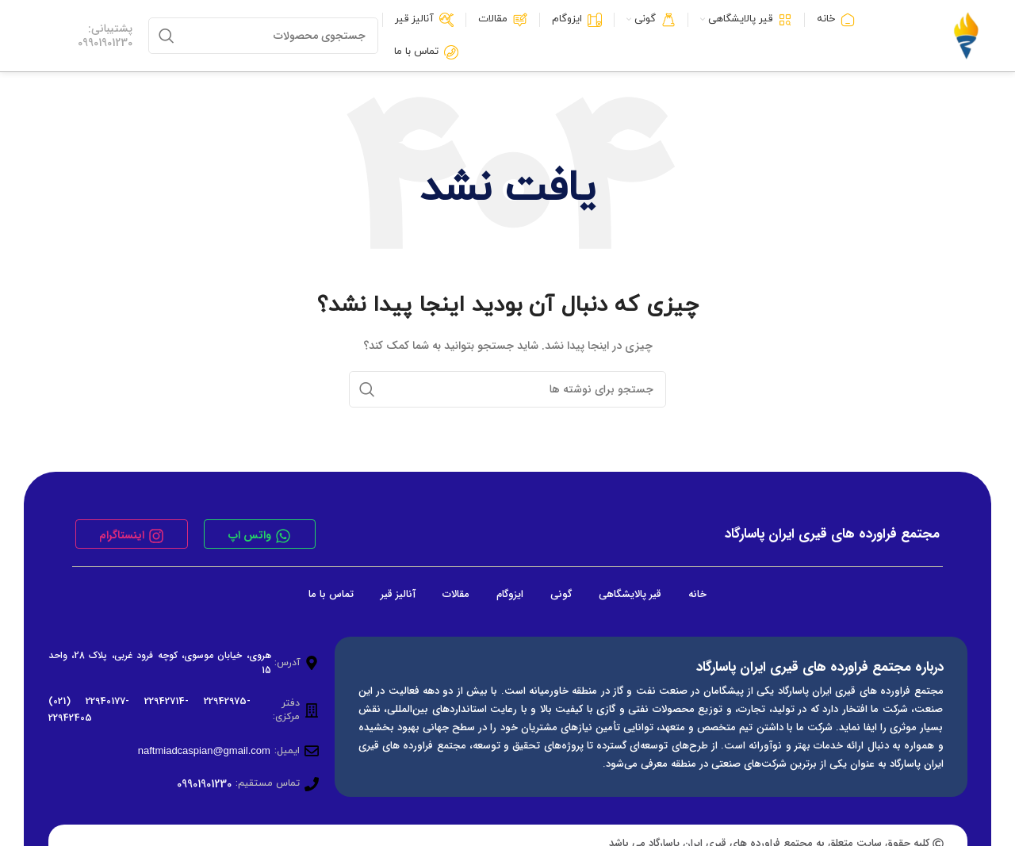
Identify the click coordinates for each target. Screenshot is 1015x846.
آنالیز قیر (398, 594)
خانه (697, 594)
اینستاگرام (121, 535)
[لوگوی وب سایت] (966, 35)
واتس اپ (249, 535)
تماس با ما (331, 594)
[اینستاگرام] (156, 536)
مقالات (455, 594)
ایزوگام (509, 594)
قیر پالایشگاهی (630, 594)
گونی (561, 594)
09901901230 (204, 784)
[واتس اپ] (283, 536)
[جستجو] (263, 35)
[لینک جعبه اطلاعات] (83, 35)
